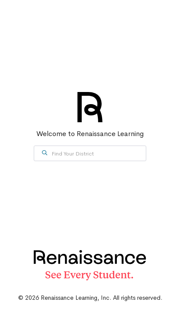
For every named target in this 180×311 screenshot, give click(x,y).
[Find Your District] (90, 153)
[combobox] (90, 153)
